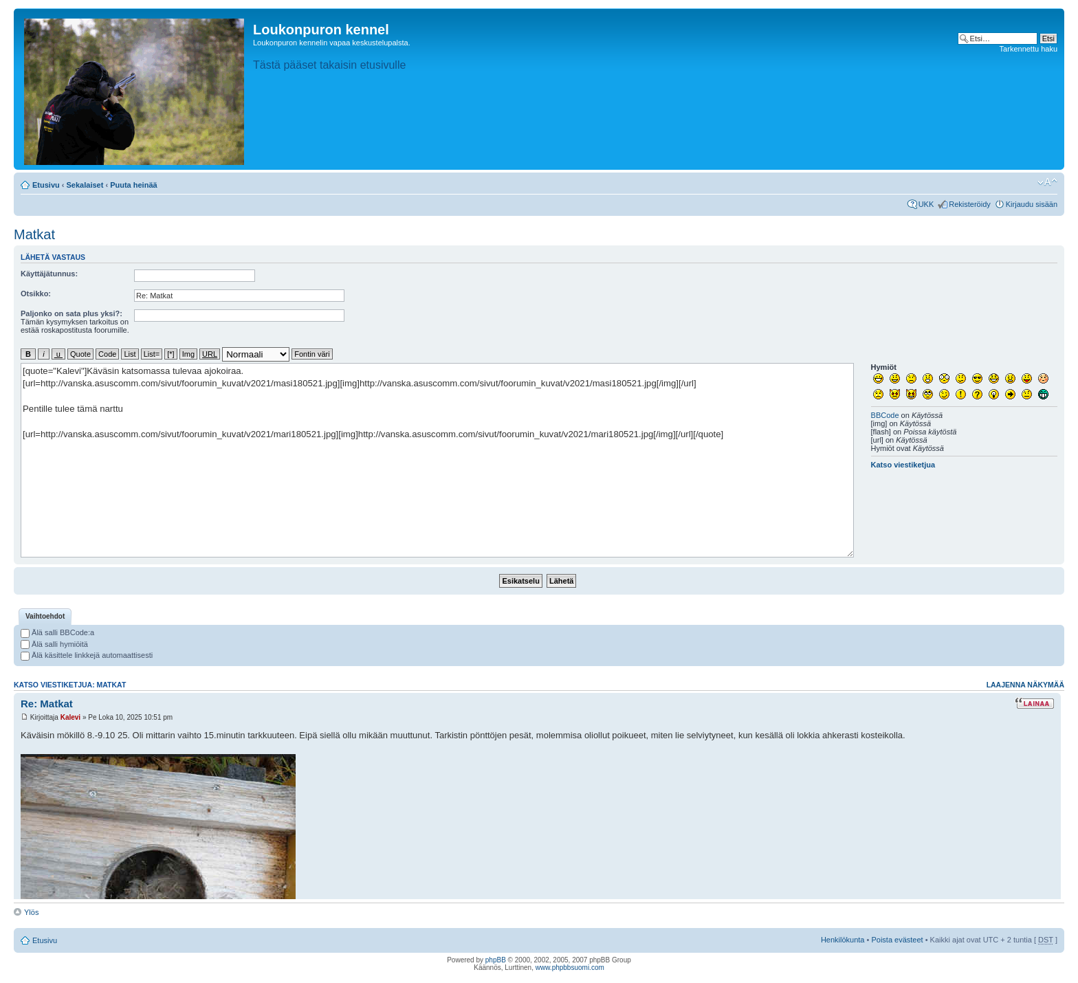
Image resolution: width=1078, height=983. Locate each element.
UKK (926, 204)
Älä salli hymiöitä (54, 644)
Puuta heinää (133, 185)
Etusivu (46, 185)
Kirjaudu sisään (1031, 204)
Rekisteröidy (970, 204)
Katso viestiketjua (903, 465)
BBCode (885, 415)
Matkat (34, 234)
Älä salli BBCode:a (57, 632)
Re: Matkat (47, 703)
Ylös (31, 912)
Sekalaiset (85, 185)
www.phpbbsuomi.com (570, 967)
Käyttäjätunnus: (49, 273)
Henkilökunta (843, 940)
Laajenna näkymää (1025, 685)
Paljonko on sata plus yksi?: (71, 313)
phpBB (495, 960)
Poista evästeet (897, 940)
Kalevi (70, 717)
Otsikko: (36, 293)
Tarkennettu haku (1028, 49)
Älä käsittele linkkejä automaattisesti (87, 655)
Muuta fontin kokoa (1047, 182)
